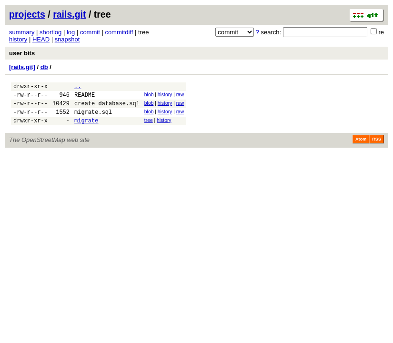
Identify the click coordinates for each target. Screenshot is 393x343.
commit (90, 32)
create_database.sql (107, 107)
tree (148, 126)
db (44, 67)
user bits (22, 53)
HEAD (41, 39)
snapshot (67, 39)
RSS (376, 146)
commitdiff (119, 32)
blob (149, 96)
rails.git (69, 14)
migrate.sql (93, 117)
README (84, 97)
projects (27, 14)
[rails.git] (22, 67)
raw (180, 96)
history (18, 39)
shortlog (50, 32)
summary (21, 32)
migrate (86, 127)
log (71, 32)
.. (77, 87)
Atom (360, 146)
